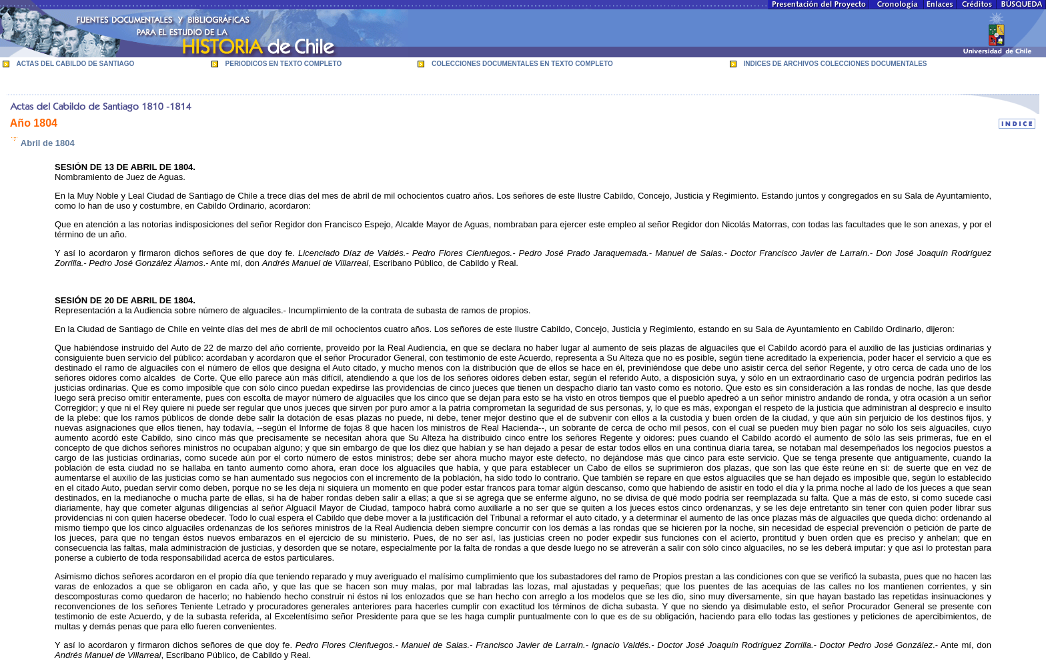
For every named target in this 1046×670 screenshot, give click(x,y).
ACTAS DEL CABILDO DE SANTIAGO (76, 63)
